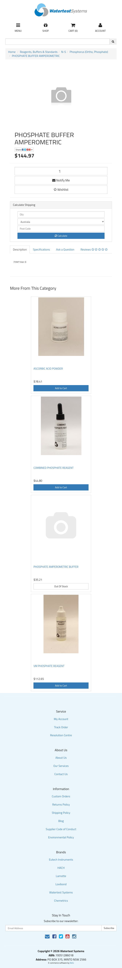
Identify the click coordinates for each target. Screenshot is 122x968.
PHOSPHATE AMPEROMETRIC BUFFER (55, 567)
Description (20, 249)
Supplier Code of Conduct (61, 829)
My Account (61, 719)
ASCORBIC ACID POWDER (48, 368)
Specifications (41, 249)
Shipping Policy (61, 812)
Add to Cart (61, 388)
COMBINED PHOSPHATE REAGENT (53, 468)
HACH (61, 868)
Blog (61, 821)
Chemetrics (61, 900)
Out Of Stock (61, 586)
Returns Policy (61, 804)
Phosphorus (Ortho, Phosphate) (89, 52)
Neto (72, 962)
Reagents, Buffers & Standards (38, 52)
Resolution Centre (61, 735)
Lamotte (61, 876)
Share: (24, 149)
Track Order (61, 727)
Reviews (94, 249)
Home (12, 52)
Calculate (61, 236)
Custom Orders (61, 796)
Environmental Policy (61, 837)
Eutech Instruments (61, 859)
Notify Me (61, 180)
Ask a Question (65, 249)
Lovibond (61, 884)
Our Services (61, 766)
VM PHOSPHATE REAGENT (48, 666)
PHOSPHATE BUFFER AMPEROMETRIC (36, 56)
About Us (61, 757)
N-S (63, 52)
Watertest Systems (61, 892)
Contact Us (61, 774)
